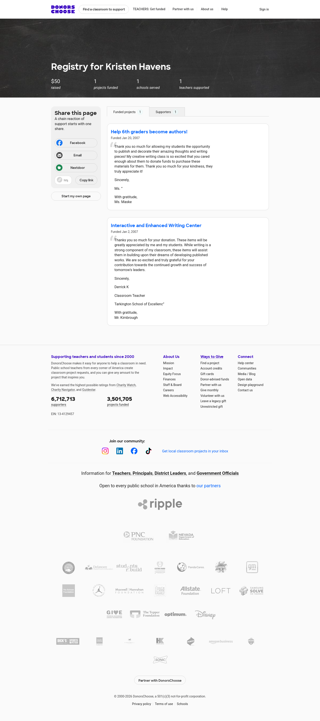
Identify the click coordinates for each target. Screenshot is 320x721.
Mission (168, 363)
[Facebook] (134, 451)
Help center (246, 363)
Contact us (245, 390)
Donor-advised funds (214, 379)
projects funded (132, 401)
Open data (245, 379)
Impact (168, 368)
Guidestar (88, 389)
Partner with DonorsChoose (160, 679)
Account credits (211, 368)
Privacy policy (141, 703)
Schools (182, 703)
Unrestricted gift (211, 406)
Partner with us (183, 9)
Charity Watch (126, 385)
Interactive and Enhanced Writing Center (156, 225)
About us (207, 9)
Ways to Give (211, 356)
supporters (76, 401)
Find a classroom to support (104, 9)
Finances (169, 379)
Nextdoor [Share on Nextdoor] (70, 168)
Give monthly (209, 390)
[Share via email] (76, 155)
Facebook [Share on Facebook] (70, 143)
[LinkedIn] (119, 451)
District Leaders (170, 473)
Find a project (209, 363)
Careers (168, 390)
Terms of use (164, 703)
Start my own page (76, 196)
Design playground (250, 385)
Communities (247, 368)
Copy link (86, 180)
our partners (208, 485)
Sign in (264, 9)
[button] (76, 180)
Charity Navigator (63, 389)
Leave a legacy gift (213, 401)
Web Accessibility (175, 395)
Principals (143, 473)
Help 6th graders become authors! (149, 132)
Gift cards (207, 374)
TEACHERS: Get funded (149, 9)
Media (242, 374)
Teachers (121, 473)
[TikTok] (148, 451)
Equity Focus (172, 374)
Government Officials (218, 473)
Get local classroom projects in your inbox (195, 451)
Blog (252, 374)
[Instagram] (105, 451)
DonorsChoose (63, 9)
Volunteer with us (212, 395)
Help (224, 9)
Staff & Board (172, 385)
